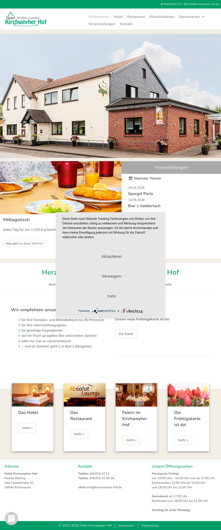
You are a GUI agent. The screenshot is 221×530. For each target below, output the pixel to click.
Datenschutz (150, 525)
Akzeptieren (111, 256)
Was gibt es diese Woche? (24, 243)
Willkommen (98, 16)
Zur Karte (126, 334)
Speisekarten (192, 16)
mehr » (27, 428)
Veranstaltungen (101, 24)
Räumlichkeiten (162, 16)
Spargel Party (140, 193)
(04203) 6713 (172, 4)
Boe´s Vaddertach (144, 206)
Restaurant (136, 16)
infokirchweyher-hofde (203, 4)
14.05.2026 (136, 200)
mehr (111, 296)
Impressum (126, 525)
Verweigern (111, 276)
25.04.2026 (136, 187)
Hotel (118, 16)
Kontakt (126, 24)
